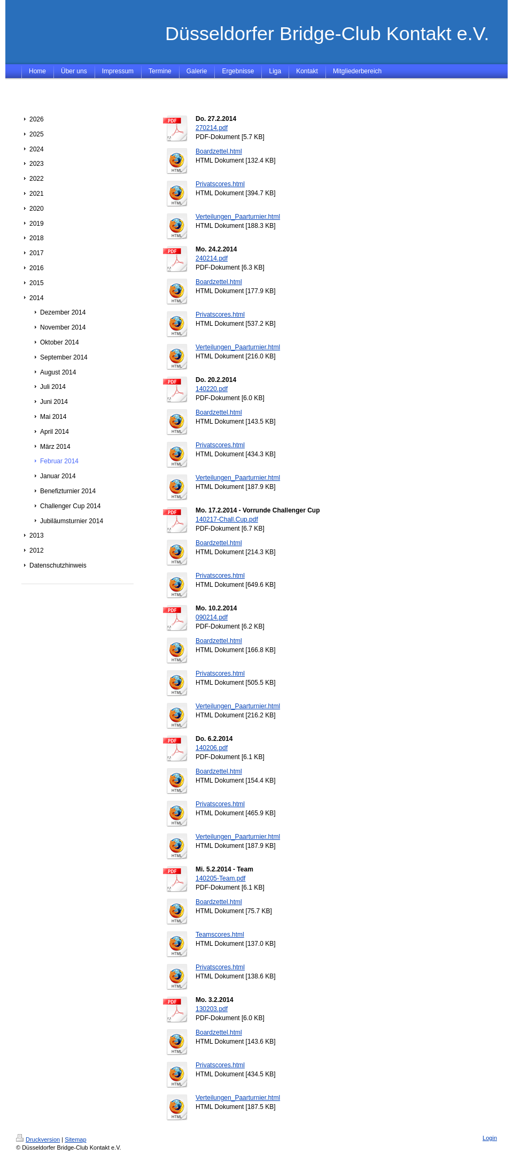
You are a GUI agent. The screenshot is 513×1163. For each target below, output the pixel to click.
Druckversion (38, 1139)
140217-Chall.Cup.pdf (227, 519)
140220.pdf (212, 389)
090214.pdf (212, 617)
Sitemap (75, 1139)
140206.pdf (212, 748)
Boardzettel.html (219, 151)
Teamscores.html (220, 934)
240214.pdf (212, 258)
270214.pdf (212, 128)
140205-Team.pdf (220, 878)
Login (490, 1138)
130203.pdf (212, 1009)
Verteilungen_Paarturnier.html (238, 216)
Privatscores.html (220, 184)
